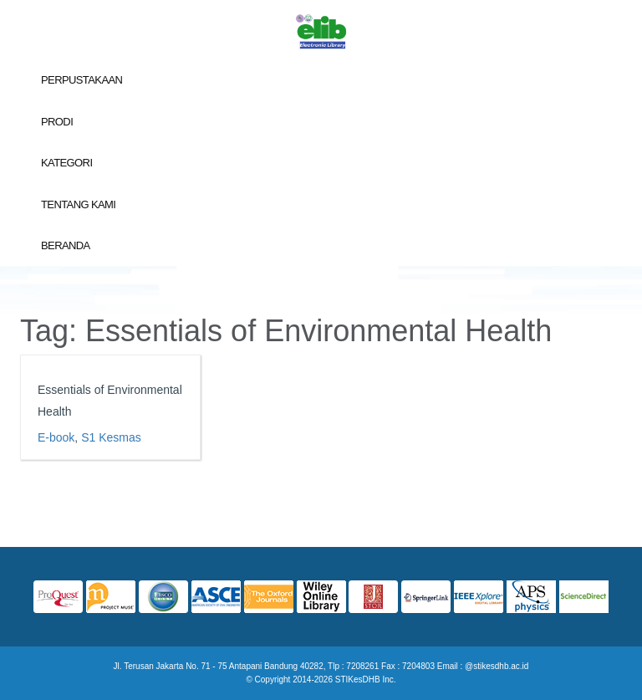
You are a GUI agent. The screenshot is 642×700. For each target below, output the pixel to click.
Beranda (65, 245)
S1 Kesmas (111, 437)
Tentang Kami (78, 204)
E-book (56, 437)
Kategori (66, 162)
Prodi (57, 121)
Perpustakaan (81, 80)
